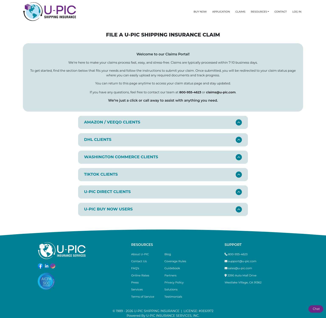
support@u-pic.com (242, 261)
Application (221, 11)
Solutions (171, 289)
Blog (167, 254)
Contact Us (139, 261)
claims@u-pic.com (221, 92)
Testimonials (173, 296)
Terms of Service (142, 296)
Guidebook (172, 268)
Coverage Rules (175, 261)
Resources (259, 11)
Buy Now (200, 11)
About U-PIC (140, 254)
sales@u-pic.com (240, 268)
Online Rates (140, 275)
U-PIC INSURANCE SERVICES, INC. (173, 316)
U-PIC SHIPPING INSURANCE (156, 311)
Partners (170, 275)
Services (137, 289)
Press (135, 282)
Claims (240, 11)
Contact (280, 11)
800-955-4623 (190, 92)
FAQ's (135, 268)
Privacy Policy (174, 282)
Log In (296, 11)
